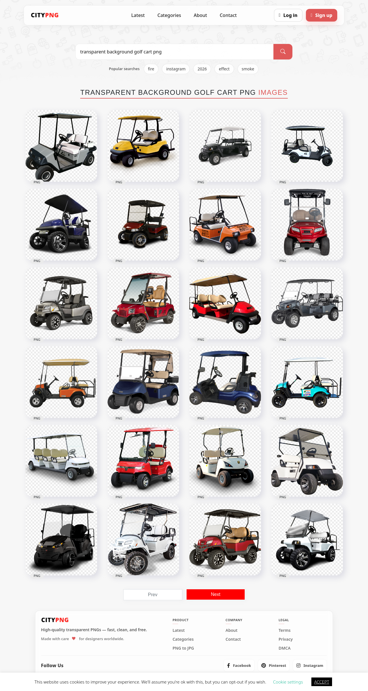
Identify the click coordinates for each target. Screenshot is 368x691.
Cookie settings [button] (288, 682)
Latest (138, 15)
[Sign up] (321, 15)
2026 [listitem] (202, 69)
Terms (285, 630)
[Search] (282, 51)
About (200, 15)
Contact (228, 15)
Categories (169, 15)
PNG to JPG (183, 648)
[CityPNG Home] (45, 15)
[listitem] (239, 665)
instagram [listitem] (175, 69)
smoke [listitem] (248, 69)
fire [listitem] (151, 69)
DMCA (285, 648)
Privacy (286, 639)
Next (216, 594)
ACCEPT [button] (321, 682)
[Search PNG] (174, 51)
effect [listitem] (224, 69)
